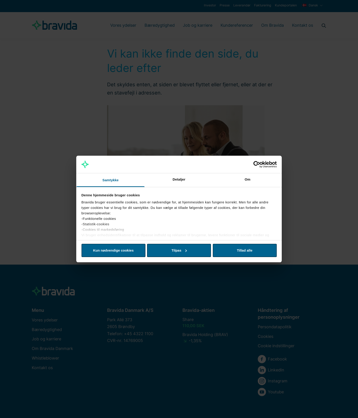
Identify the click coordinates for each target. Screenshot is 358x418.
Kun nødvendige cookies (113, 250)
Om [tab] (247, 179)
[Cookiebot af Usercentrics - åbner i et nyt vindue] (257, 164)
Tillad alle (244, 250)
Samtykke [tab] (111, 180)
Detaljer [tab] (179, 179)
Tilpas (179, 250)
